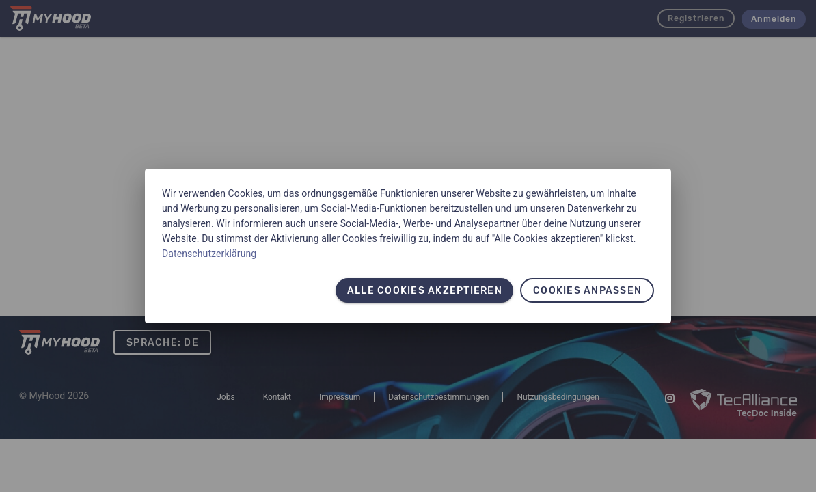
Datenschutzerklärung (209, 253)
